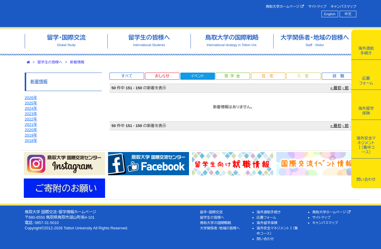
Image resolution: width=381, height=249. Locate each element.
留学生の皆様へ (50, 62)
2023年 (31, 114)
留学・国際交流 (211, 212)
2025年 (31, 103)
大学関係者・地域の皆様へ (220, 228)
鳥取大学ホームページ (285, 6)
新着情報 (77, 62)
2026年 (31, 97)
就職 (340, 76)
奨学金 (233, 76)
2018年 (31, 140)
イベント (197, 76)
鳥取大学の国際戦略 (215, 223)
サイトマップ (317, 6)
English (329, 14)
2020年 (31, 130)
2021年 (31, 124)
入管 (305, 76)
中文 (348, 14)
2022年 (31, 119)
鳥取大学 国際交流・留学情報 (108, 13)
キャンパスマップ (343, 6)
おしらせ (162, 76)
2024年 (31, 108)
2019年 (31, 135)
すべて (126, 76)
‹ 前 (346, 88)
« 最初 (335, 88)
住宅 (269, 76)
